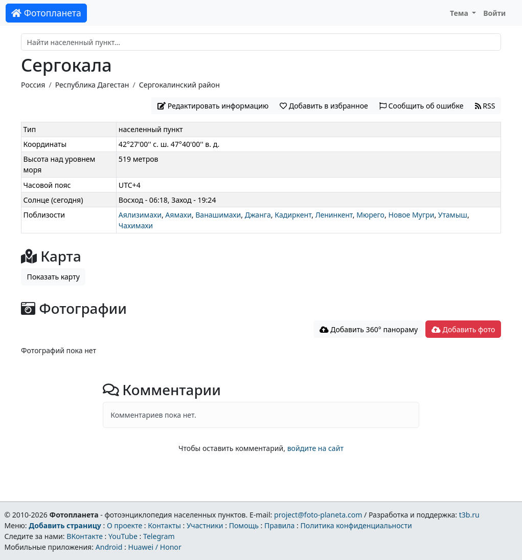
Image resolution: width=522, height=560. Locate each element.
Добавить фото (463, 329)
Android (109, 547)
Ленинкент (334, 215)
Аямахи (178, 215)
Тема (460, 13)
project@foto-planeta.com (318, 515)
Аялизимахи (140, 215)
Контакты (164, 525)
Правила (279, 525)
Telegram (159, 536)
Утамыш (452, 215)
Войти (494, 13)
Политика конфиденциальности (356, 525)
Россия (33, 85)
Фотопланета (46, 13)
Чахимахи (136, 225)
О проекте (124, 525)
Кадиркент (293, 215)
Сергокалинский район (179, 85)
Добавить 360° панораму (369, 329)
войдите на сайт (315, 448)
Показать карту (53, 277)
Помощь (244, 525)
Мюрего (370, 215)
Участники (205, 525)
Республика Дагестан (92, 85)
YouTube (123, 536)
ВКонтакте (84, 536)
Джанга (258, 215)
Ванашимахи (218, 215)
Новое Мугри (411, 215)
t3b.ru (469, 515)
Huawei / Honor (154, 547)
